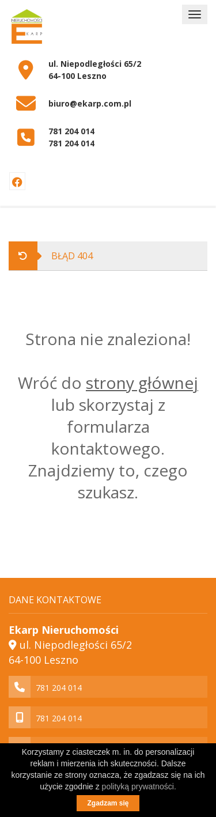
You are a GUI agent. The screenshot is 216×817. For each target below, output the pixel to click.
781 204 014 (71, 131)
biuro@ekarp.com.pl (89, 103)
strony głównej (142, 383)
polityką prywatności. (139, 786)
